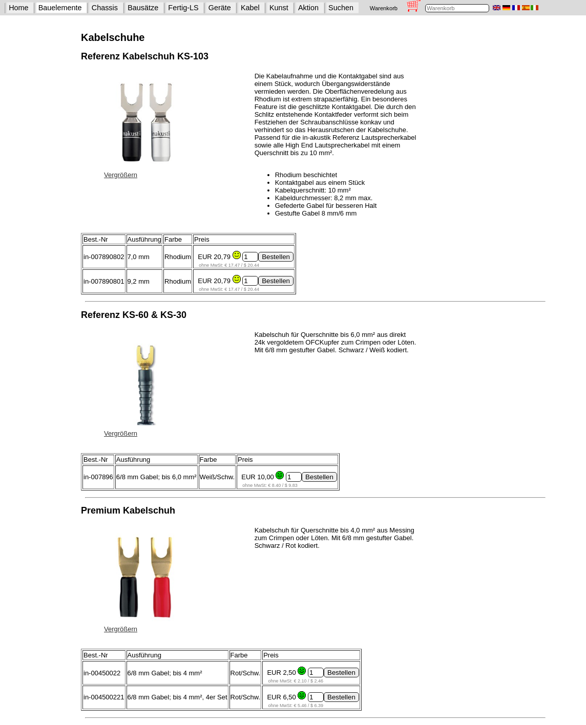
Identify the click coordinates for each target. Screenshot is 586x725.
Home (18, 8)
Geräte (219, 8)
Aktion (308, 8)
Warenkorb (383, 8)
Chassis (105, 8)
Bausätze (143, 8)
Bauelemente (60, 8)
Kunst (278, 8)
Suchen (340, 8)
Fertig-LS (183, 8)
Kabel (250, 8)
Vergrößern (120, 175)
